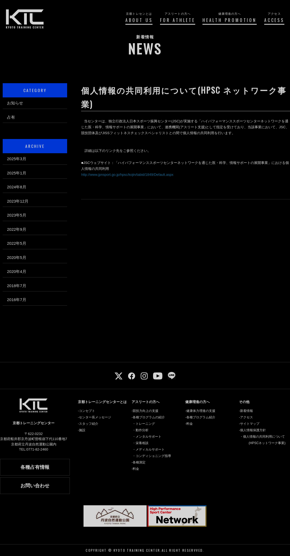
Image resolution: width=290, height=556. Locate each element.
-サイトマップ (249, 424)
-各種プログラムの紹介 (148, 417)
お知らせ (15, 103)
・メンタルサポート (146, 436)
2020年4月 (16, 271)
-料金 (135, 469)
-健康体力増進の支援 (200, 411)
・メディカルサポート (148, 449)
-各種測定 (139, 462)
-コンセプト (86, 411)
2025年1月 (16, 173)
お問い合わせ (34, 485)
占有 (11, 117)
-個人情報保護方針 (252, 430)
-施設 (81, 430)
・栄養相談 (140, 443)
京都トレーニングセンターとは (102, 402)
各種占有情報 (34, 467)
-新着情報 (246, 411)
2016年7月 (16, 299)
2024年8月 (16, 187)
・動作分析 (140, 430)
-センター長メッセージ (94, 417)
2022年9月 (16, 229)
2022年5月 (16, 243)
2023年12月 (17, 201)
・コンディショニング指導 (151, 456)
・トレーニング (143, 424)
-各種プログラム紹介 (200, 417)
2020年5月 (16, 257)
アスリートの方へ (146, 402)
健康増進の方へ (197, 402)
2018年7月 (16, 285)
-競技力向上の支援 (145, 411)
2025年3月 (16, 158)
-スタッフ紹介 (88, 424)
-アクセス (246, 417)
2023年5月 (16, 215)
